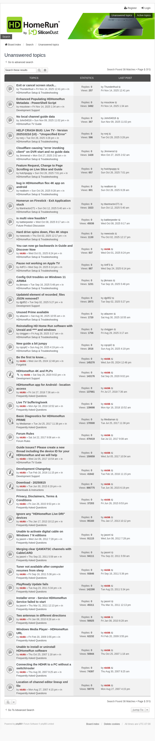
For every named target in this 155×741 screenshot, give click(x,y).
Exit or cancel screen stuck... (36, 85)
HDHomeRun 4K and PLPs (34, 371)
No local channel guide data (35, 116)
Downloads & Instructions (30, 490)
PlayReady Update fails (32, 584)
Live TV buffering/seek (31, 402)
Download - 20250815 (31, 482)
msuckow (25, 106)
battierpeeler (26, 222)
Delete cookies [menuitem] (112, 724)
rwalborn (24, 190)
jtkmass (24, 284)
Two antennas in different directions (41, 615)
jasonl (23, 539)
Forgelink (21, 364)
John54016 (25, 120)
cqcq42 (23, 347)
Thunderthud (26, 89)
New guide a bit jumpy (31, 343)
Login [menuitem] (146, 7)
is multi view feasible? (31, 218)
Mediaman (25, 423)
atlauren (24, 316)
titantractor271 (27, 208)
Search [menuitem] (6, 36)
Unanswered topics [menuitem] (122, 15)
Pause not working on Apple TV (38, 263)
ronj (22, 138)
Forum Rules (25, 433)
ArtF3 (22, 267)
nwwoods (25, 235)
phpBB (19, 724)
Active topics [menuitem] (144, 15)
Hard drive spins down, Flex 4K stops (42, 232)
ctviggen (24, 333)
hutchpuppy (26, 173)
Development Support (28, 110)
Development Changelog (33, 468)
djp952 (23, 302)
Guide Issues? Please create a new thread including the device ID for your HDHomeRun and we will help (42, 451)
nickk (23, 253)
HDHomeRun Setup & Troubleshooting (37, 92)
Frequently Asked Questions (31, 396)
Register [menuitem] (130, 7)
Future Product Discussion (30, 225)
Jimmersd (25, 155)
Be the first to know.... (31, 357)
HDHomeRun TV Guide (29, 124)
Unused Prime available (32, 312)
